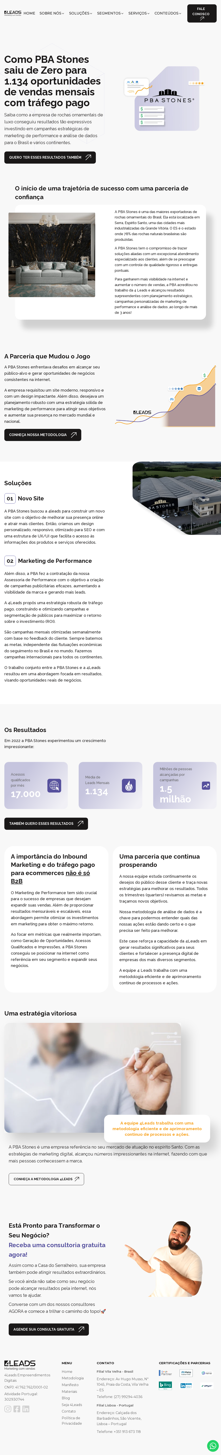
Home (67, 1372)
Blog (66, 1398)
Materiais (69, 1392)
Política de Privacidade (72, 1421)
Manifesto (70, 1385)
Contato (69, 1411)
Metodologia (73, 1378)
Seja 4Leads (72, 1405)
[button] (52, 13)
